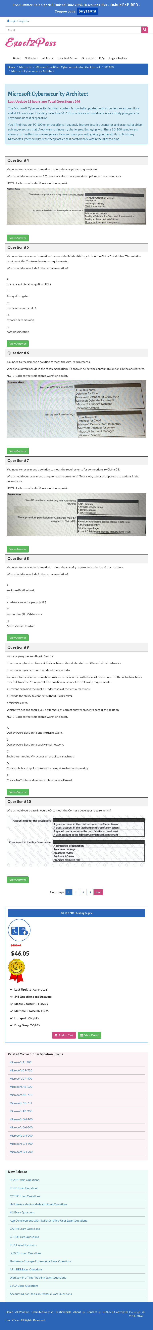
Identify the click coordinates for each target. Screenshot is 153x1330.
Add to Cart (64, 1035)
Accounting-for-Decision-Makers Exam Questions (41, 1293)
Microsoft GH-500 (21, 1143)
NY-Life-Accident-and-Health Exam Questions (38, 1204)
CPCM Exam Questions (24, 1236)
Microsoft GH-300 (21, 1127)
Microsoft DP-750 (21, 1070)
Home (16, 58)
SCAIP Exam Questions (24, 1179)
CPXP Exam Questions (24, 1188)
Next (98, 892)
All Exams (47, 58)
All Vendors (31, 58)
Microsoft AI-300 (20, 1062)
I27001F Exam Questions (25, 1253)
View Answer (17, 238)
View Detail (89, 1035)
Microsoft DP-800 (21, 1078)
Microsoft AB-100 (21, 1086)
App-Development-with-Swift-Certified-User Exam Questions (48, 1220)
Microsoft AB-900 (21, 1111)
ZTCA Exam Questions (24, 1285)
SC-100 (109, 67)
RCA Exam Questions (23, 1245)
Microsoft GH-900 (21, 1151)
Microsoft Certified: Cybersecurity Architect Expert (68, 67)
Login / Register (18, 21)
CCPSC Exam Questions (25, 1196)
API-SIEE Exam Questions (26, 1269)
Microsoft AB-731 (21, 1103)
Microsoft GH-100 (21, 1119)
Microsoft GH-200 (21, 1135)
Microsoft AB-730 (21, 1094)
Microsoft (25, 67)
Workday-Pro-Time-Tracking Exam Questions (38, 1277)
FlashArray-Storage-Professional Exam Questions (41, 1261)
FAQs (102, 58)
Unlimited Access (67, 58)
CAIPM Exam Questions (25, 1228)
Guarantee (88, 58)
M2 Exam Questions (22, 1212)
